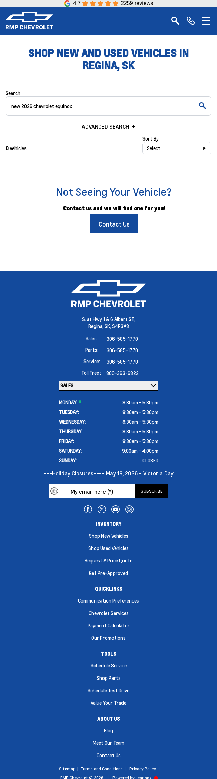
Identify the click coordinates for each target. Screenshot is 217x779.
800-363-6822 (122, 373)
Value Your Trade (108, 703)
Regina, (96, 326)
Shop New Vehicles (108, 535)
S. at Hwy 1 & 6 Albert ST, (108, 319)
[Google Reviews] (109, 3)
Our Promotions (108, 638)
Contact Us (114, 224)
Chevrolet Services (109, 613)
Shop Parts (109, 678)
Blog (108, 730)
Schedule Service (109, 665)
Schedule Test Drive (108, 690)
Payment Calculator (109, 625)
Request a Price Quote (108, 560)
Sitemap (67, 768)
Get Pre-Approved (108, 573)
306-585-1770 (122, 339)
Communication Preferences (108, 600)
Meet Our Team (108, 743)
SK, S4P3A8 (117, 326)
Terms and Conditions (102, 768)
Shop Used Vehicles (108, 548)
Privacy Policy (142, 768)
